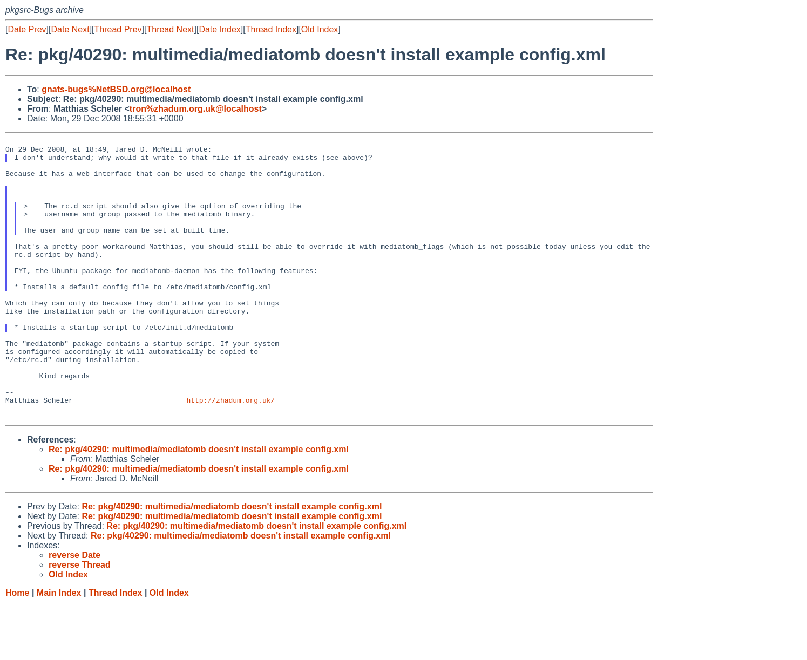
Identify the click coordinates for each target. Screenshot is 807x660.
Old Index (319, 29)
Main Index (59, 649)
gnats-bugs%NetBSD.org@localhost (116, 89)
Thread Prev (118, 29)
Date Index (219, 29)
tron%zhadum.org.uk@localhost (196, 108)
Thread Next (170, 29)
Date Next (70, 29)
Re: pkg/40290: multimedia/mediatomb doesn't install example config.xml (199, 506)
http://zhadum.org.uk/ (230, 453)
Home (17, 649)
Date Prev (27, 29)
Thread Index (271, 29)
